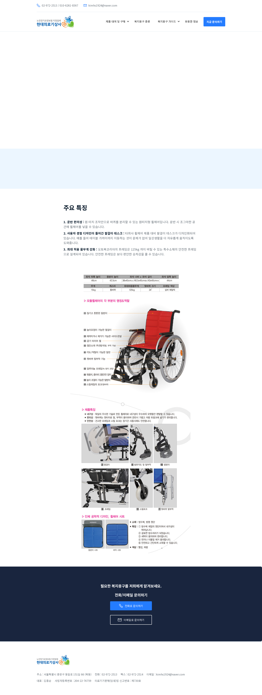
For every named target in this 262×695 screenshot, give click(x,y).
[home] (55, 21)
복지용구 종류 (142, 21)
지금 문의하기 (214, 22)
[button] (117, 21)
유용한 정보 (191, 21)
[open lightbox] (58, 128)
